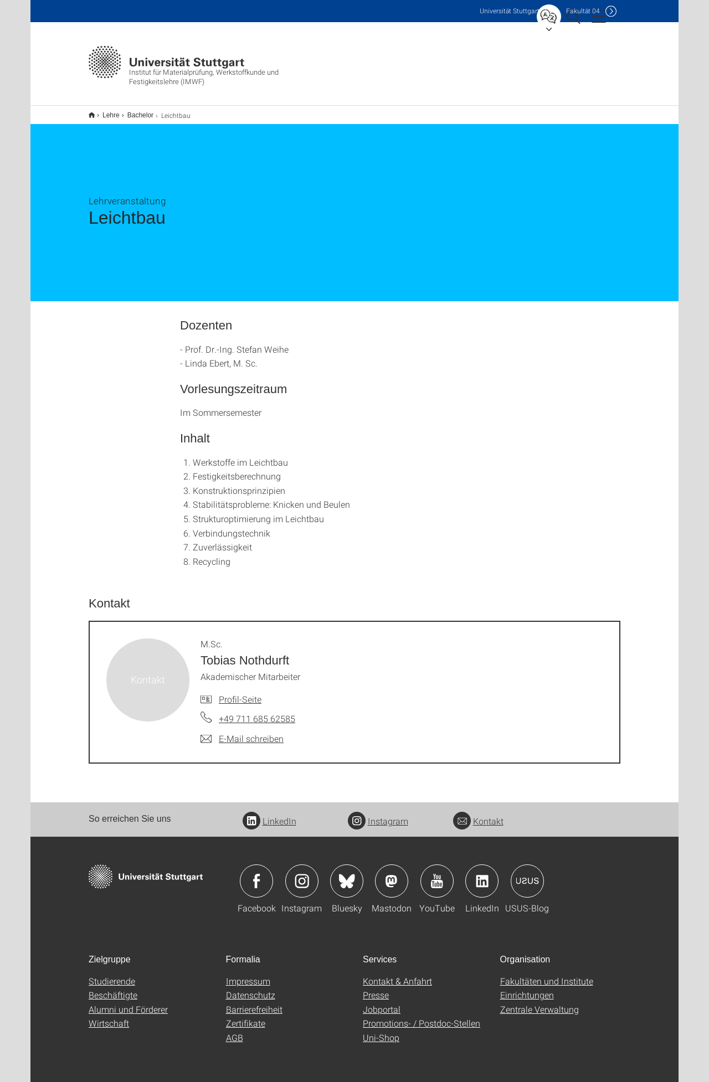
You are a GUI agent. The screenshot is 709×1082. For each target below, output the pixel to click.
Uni (510, 11)
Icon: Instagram (301, 873)
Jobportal (381, 1002)
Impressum (248, 974)
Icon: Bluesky (346, 873)
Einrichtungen (527, 987)
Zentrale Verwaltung (539, 1002)
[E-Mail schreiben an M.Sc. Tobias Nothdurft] (242, 731)
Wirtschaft (109, 1016)
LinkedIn (269, 814)
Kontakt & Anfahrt (397, 974)
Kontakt (478, 814)
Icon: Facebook (256, 873)
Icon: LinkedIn (482, 873)
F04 (583, 11)
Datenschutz (250, 987)
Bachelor (134, 111)
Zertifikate (245, 1016)
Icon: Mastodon (391, 873)
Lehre (105, 111)
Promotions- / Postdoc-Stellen (421, 1016)
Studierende (112, 974)
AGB (234, 1030)
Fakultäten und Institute (546, 974)
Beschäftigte (113, 987)
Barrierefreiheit (254, 1002)
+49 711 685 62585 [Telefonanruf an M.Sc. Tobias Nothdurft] (257, 711)
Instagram (378, 814)
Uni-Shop (381, 1030)
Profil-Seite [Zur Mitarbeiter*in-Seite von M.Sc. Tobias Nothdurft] (240, 692)
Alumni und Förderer (128, 1002)
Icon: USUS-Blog (527, 873)
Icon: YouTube (437, 873)
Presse (376, 987)
